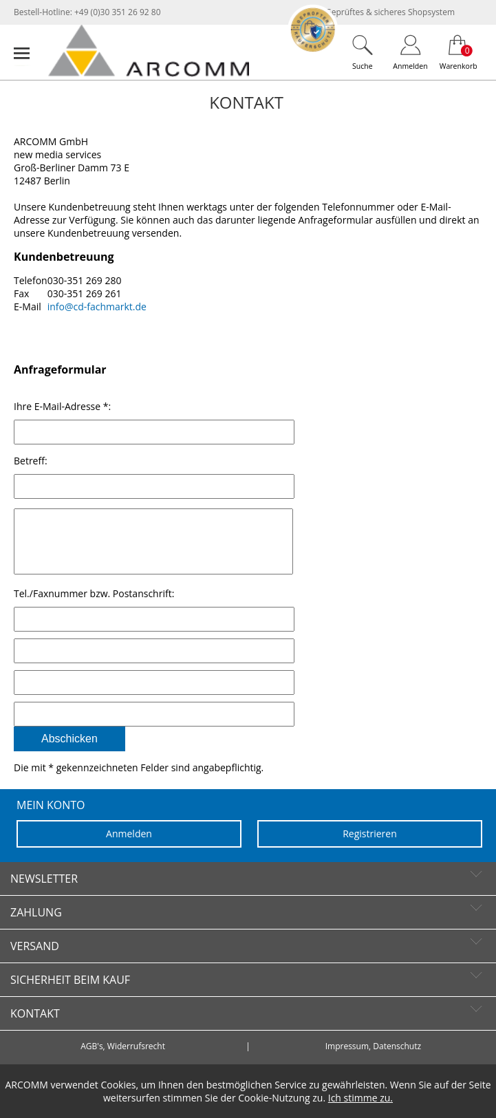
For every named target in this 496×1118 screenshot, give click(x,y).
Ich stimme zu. (360, 1097)
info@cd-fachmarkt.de (97, 306)
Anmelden (129, 847)
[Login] (411, 51)
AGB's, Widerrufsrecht (122, 1060)
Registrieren (370, 847)
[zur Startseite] (148, 73)
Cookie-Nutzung (274, 1097)
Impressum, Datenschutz (373, 1060)
